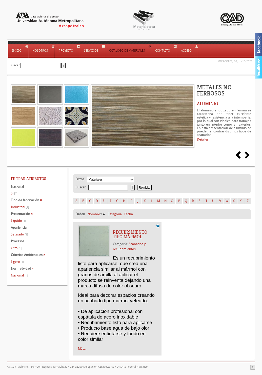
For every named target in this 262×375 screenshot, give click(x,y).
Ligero (17, 262)
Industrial (20, 207)
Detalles (203, 139)
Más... (82, 348)
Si (14, 193)
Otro (16, 248)
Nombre (94, 214)
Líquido (18, 221)
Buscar (15, 65)
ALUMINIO (207, 104)
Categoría (115, 214)
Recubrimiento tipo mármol (130, 234)
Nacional (19, 275)
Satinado (19, 234)
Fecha (128, 214)
